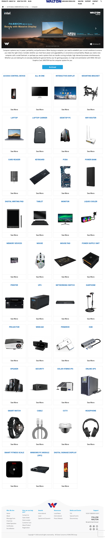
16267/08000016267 (92, 513)
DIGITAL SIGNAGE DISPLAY (65, 452)
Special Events (74, 516)
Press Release (58, 518)
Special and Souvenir (44, 518)
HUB (91, 327)
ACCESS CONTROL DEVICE (14, 76)
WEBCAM (40, 327)
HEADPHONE (90, 411)
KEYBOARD (39, 159)
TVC (71, 513)
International (42, 513)
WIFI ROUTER (90, 118)
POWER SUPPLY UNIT (91, 243)
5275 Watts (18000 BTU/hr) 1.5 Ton (18, 7)
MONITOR (65, 201)
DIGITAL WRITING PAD (14, 201)
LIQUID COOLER (90, 201)
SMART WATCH (14, 411)
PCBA (65, 159)
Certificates (10, 526)
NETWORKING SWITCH (65, 285)
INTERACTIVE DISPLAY (65, 76)
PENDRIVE (65, 327)
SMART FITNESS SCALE (14, 452)
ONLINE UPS (91, 369)
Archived (52, 67)
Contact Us (25, 515)
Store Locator (26, 520)
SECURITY (40, 369)
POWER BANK (91, 159)
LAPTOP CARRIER (39, 118)
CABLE (40, 411)
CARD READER (14, 159)
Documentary (74, 518)
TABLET (39, 201)
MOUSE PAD (65, 243)
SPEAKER (14, 369)
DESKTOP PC (65, 118)
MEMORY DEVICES (14, 243)
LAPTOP (14, 118)
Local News (57, 513)
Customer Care (26, 523)
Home (8, 513)
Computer (35, 7)
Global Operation (11, 523)
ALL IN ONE (40, 76)
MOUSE (40, 243)
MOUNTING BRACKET (91, 76)
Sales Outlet (26, 517)
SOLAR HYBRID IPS (65, 369)
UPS (40, 285)
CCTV (65, 411)
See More (14, 109)
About (8, 516)
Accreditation (10, 528)
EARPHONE (90, 285)
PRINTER (14, 285)
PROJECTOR (14, 327)
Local (39, 516)
